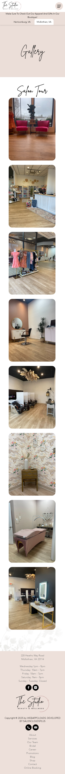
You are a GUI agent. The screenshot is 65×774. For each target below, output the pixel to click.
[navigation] (59, 6)
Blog (32, 757)
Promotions (32, 753)
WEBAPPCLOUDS (36, 718)
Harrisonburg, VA (22, 22)
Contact (32, 764)
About (32, 735)
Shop (32, 760)
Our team (32, 742)
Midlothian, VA (44, 22)
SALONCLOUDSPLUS (34, 721)
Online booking (32, 767)
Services (32, 738)
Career (32, 749)
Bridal (32, 746)
